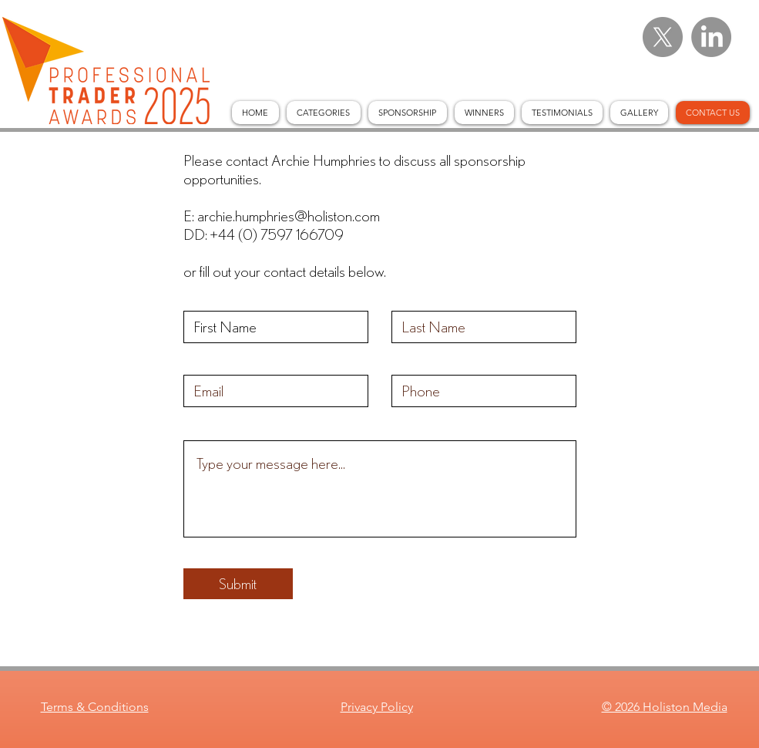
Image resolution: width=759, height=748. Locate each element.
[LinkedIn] (711, 37)
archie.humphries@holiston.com (288, 215)
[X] (663, 37)
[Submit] (238, 583)
